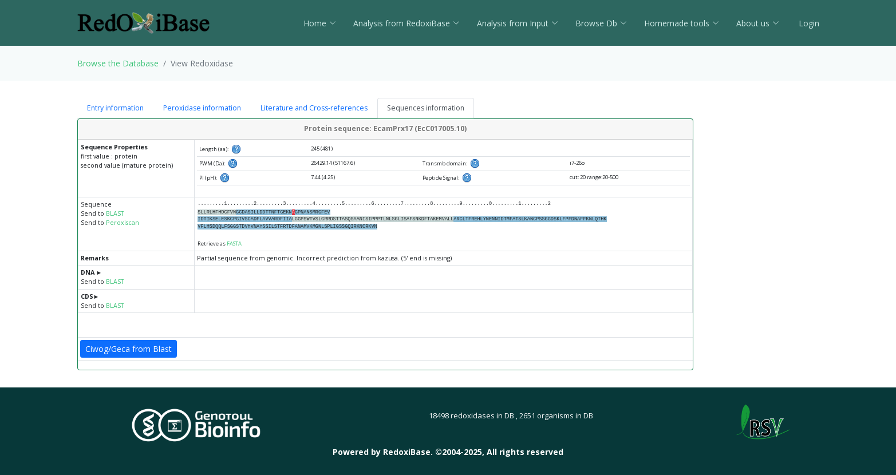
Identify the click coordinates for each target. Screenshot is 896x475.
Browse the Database (118, 63)
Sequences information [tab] (425, 108)
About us (757, 23)
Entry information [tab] (115, 108)
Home (319, 23)
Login (807, 23)
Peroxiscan (122, 223)
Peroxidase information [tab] (202, 108)
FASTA (234, 243)
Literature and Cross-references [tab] (314, 108)
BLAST (115, 213)
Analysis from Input (517, 23)
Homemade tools (681, 23)
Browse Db (601, 23)
